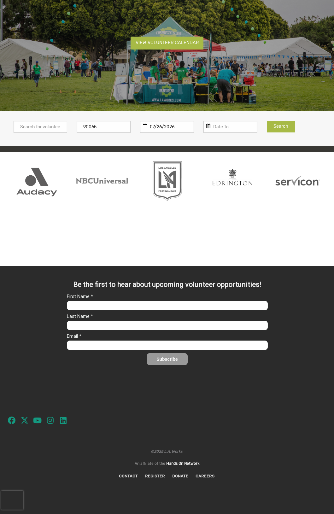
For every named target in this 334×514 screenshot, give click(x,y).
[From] (167, 127)
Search (280, 126)
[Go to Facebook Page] (9, 418)
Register (155, 476)
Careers (205, 476)
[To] (230, 127)
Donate (180, 476)
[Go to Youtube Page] (35, 418)
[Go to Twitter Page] (22, 418)
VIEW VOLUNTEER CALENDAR (167, 42)
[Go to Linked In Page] (61, 418)
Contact (128, 476)
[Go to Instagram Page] (48, 418)
